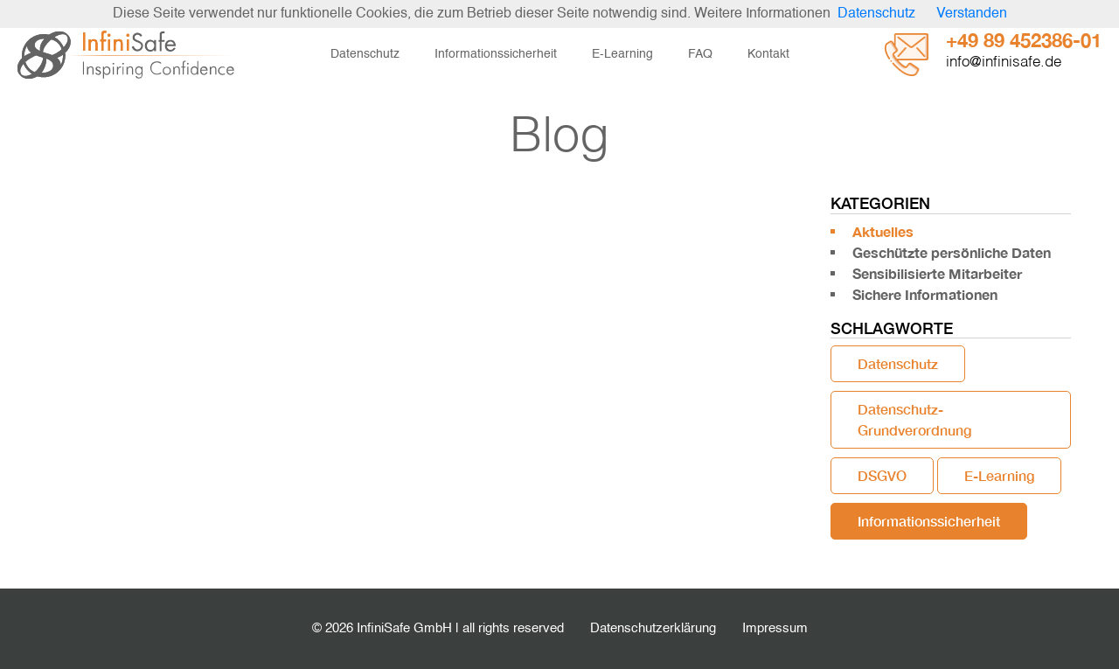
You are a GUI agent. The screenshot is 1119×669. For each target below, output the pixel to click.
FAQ (700, 54)
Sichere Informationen (924, 294)
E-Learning (622, 54)
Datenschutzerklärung (653, 628)
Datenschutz (365, 54)
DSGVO (882, 475)
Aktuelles (883, 231)
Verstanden (971, 14)
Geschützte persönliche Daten (951, 252)
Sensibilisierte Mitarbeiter (937, 273)
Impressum (775, 628)
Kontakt (768, 54)
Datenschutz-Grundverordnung (914, 419)
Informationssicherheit (495, 54)
